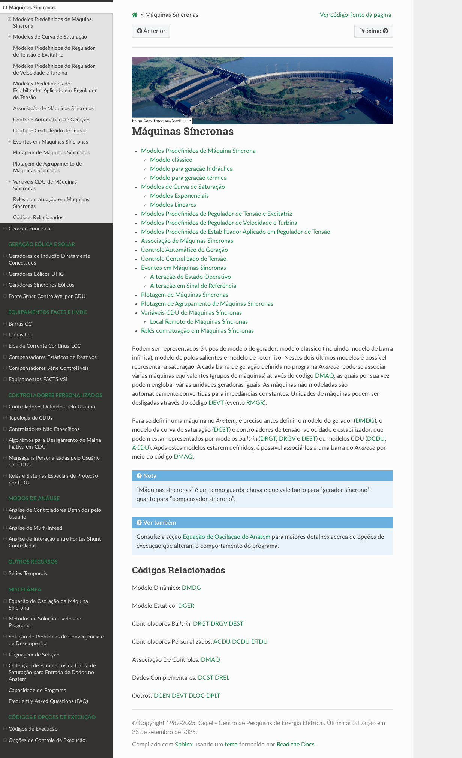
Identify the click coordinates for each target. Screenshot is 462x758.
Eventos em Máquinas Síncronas (48, 142)
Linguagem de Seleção (31, 655)
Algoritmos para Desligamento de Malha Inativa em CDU (52, 443)
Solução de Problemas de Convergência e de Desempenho (53, 640)
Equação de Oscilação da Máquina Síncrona (45, 604)
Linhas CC (17, 335)
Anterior (151, 31)
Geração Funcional (27, 229)
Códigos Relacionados (38, 217)
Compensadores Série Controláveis (45, 368)
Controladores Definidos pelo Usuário (49, 407)
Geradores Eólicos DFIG (33, 274)
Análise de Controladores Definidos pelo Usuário (52, 513)
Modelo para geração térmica (188, 178)
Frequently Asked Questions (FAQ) (48, 701)
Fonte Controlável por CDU (44, 296)
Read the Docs (296, 745)
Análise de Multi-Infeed (32, 528)
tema (231, 745)
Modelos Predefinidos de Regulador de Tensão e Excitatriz (54, 51)
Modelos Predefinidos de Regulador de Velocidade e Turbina (54, 69)
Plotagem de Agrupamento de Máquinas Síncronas (47, 167)
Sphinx (184, 745)
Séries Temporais (25, 573)
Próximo (373, 31)
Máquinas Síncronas (29, 7)
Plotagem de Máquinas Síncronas (51, 152)
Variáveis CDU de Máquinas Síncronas (42, 185)
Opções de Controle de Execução (44, 740)
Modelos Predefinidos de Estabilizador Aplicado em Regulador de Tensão (55, 90)
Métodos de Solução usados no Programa (42, 622)
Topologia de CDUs (27, 418)
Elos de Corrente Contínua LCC (42, 346)
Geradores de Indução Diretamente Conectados (46, 259)
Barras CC (17, 324)
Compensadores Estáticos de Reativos (50, 357)
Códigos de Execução (30, 729)
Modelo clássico (171, 160)
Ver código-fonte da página (355, 15)
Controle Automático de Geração (51, 120)
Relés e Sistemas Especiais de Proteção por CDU (50, 479)
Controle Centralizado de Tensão (50, 130)
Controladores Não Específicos (41, 429)
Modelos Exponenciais (179, 196)
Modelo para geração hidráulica (191, 169)
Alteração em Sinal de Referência (193, 286)
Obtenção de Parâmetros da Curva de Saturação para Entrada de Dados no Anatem (49, 672)
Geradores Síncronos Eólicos (38, 285)
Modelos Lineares (173, 205)
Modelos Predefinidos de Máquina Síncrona (50, 22)
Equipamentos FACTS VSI (35, 379)
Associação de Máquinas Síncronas (53, 108)
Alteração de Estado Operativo (190, 277)
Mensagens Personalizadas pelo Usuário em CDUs (51, 461)
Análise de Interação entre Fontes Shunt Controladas (52, 542)
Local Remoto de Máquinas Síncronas (199, 322)
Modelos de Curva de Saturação (47, 37)
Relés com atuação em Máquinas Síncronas (51, 203)
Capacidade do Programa (37, 690)
